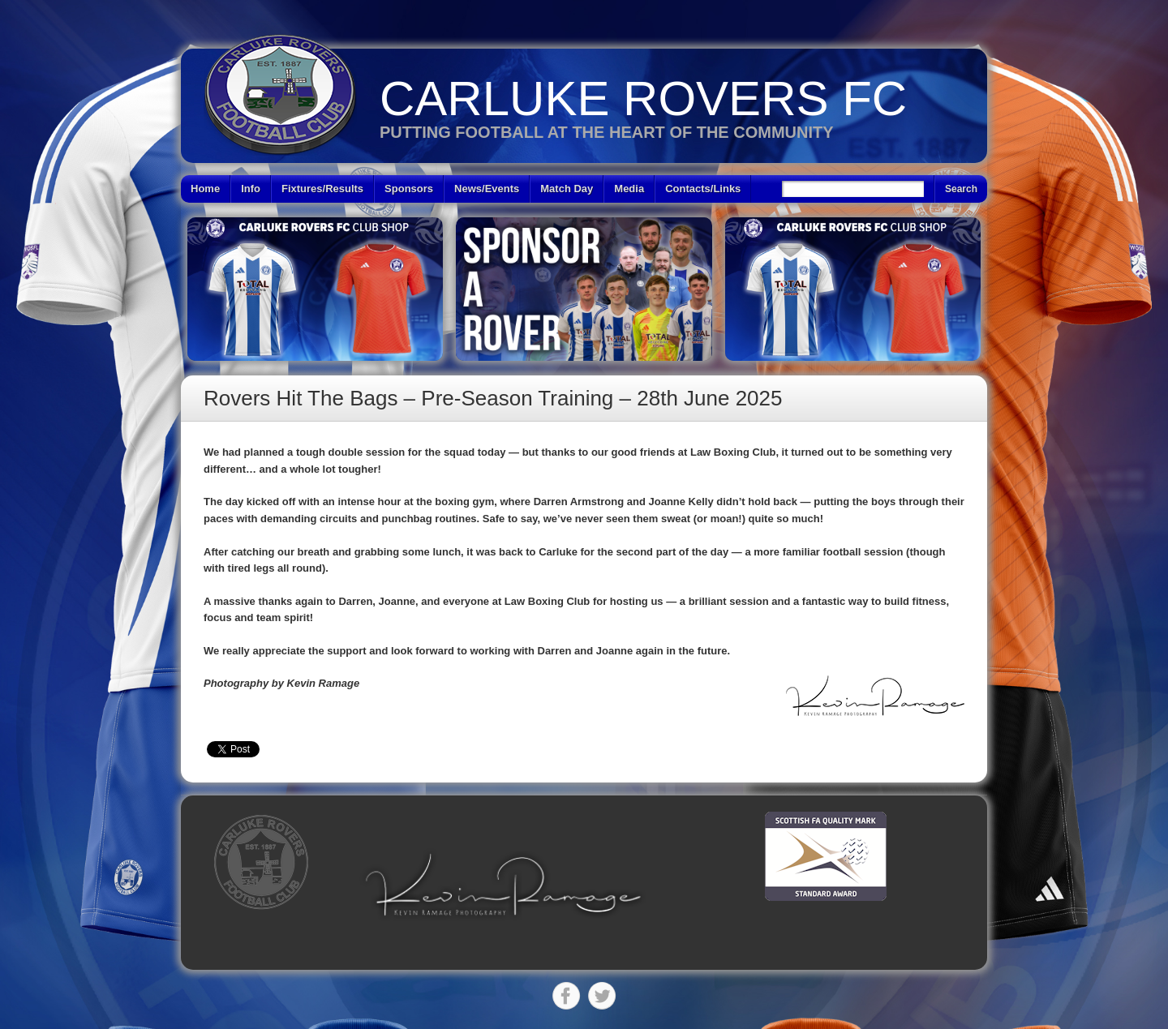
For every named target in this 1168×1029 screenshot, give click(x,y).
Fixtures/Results (322, 188)
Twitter (601, 995)
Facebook (566, 995)
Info (250, 188)
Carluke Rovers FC (643, 98)
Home (205, 188)
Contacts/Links (703, 188)
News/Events (486, 188)
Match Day (566, 188)
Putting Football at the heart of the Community (607, 132)
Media (629, 188)
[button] (503, 885)
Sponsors (408, 188)
